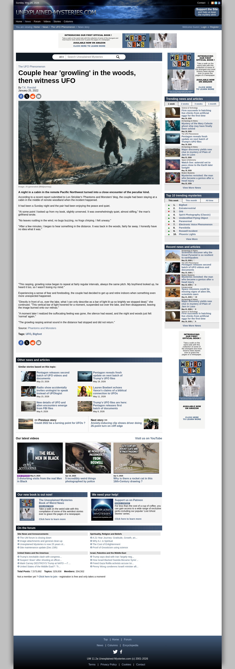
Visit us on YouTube (148, 438)
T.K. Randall (29, 87)
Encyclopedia (130, 645)
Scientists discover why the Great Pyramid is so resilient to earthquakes (197, 255)
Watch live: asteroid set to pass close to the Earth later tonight (197, 165)
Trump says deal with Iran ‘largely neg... (113, 556)
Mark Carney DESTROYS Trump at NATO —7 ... (45, 563)
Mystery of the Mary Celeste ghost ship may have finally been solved (197, 126)
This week (173, 200)
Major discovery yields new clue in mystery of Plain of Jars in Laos (197, 152)
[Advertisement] (89, 257)
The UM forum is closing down (35, 537)
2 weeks (185, 104)
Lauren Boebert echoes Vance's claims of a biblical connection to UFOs (110, 390)
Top (106, 639)
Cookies (126, 664)
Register (214, 27)
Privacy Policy (109, 664)
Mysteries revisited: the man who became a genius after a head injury (198, 178)
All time (209, 200)
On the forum (26, 528)
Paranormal (185, 221)
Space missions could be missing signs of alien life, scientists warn (196, 292)
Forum (37, 21)
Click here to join (48, 576)
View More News (192, 187)
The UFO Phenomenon (63, 27)
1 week (171, 104)
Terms (92, 664)
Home (19, 21)
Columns (68, 21)
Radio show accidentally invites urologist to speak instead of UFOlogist (52, 390)
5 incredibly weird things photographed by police (80, 480)
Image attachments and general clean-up (41, 541)
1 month (212, 104)
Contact (201, 2)
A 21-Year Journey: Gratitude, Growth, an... (115, 537)
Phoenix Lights (187, 234)
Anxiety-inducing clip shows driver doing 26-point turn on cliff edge (116, 424)
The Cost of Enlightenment (106, 544)
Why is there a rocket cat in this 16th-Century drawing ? (133, 480)
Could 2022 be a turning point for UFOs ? (60, 423)
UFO (28, 334)
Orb (181, 211)
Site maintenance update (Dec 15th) (38, 547)
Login (204, 27)
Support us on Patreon (129, 500)
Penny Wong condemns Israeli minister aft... (115, 566)
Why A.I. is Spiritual (103, 541)
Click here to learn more (52, 519)
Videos (47, 21)
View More (192, 239)
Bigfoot (37, 334)
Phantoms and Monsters (42, 328)
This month (191, 200)
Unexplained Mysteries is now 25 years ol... (42, 544)
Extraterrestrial (187, 208)
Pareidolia (184, 227)
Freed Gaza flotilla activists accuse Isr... (113, 563)
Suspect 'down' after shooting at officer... (41, 560)
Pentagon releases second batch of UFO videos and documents (53, 375)
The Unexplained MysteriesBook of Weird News (56, 501)
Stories (57, 21)
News (28, 21)
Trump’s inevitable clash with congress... (41, 556)
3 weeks (198, 104)
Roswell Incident (188, 231)
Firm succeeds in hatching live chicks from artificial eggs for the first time (196, 113)
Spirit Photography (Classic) (194, 214)
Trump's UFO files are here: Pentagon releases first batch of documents (110, 405)
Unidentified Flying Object (193, 218)
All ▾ (61, 57)
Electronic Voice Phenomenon (195, 224)
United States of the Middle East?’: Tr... (40, 566)
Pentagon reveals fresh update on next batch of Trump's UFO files (107, 375)
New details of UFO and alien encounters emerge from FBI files (52, 405)
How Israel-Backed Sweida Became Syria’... (115, 560)
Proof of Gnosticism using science (110, 547)
